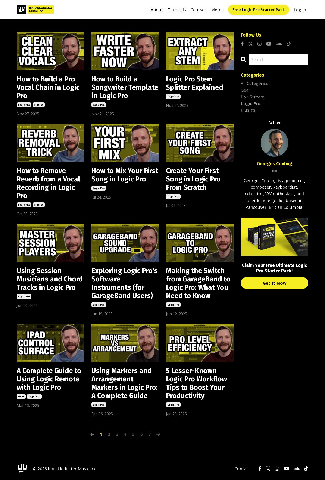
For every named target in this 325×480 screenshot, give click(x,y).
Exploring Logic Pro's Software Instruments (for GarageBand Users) (124, 283)
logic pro (24, 104)
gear (21, 396)
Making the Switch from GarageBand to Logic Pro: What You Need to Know (198, 283)
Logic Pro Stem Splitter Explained (194, 83)
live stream (252, 97)
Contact (242, 468)
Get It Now (275, 283)
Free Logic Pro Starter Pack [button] (258, 9)
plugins (38, 104)
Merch (217, 9)
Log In (300, 9)
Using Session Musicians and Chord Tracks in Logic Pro (50, 279)
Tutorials (177, 9)
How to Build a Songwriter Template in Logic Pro (124, 87)
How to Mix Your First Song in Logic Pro (124, 175)
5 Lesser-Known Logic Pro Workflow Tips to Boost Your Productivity (196, 383)
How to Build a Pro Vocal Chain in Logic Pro (48, 87)
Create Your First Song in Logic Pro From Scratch (193, 179)
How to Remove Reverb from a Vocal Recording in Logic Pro (48, 183)
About (157, 9)
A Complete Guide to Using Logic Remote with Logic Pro (49, 379)
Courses (198, 9)
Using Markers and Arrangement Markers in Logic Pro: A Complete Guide (124, 383)
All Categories (254, 83)
